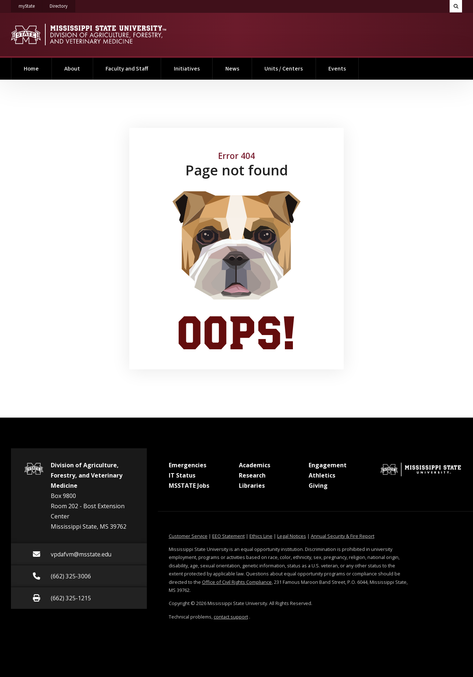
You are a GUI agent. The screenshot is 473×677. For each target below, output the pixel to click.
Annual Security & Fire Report (342, 536)
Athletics (322, 475)
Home (31, 69)
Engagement (328, 465)
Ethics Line (260, 536)
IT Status (182, 475)
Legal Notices (291, 536)
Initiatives (187, 69)
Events (337, 69)
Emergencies (187, 465)
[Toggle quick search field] (456, 6)
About (72, 69)
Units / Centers (283, 69)
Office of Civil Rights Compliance (237, 582)
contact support (231, 616)
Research (252, 475)
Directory (62, 4)
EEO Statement (228, 536)
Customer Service (188, 536)
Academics (254, 465)
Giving (318, 486)
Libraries (252, 486)
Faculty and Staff (127, 69)
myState (30, 4)
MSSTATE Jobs (189, 486)
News (232, 69)
